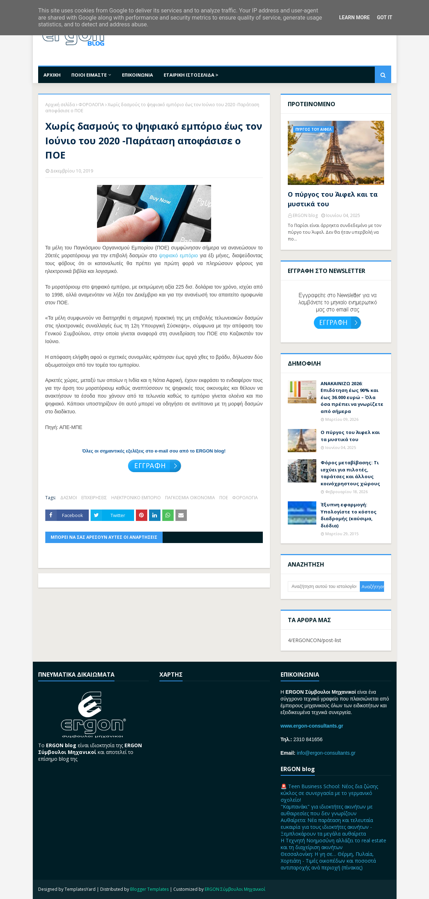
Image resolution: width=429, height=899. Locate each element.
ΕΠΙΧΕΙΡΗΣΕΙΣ (94, 498)
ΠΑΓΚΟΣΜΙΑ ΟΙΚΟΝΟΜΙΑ (190, 498)
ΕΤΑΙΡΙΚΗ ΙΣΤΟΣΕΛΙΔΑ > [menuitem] (191, 75)
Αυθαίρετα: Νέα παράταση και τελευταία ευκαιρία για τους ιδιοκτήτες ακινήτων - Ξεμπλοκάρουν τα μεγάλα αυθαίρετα (327, 827)
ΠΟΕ (223, 498)
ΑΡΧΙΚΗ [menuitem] (52, 75)
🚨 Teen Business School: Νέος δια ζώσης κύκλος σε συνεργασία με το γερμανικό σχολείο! (329, 793)
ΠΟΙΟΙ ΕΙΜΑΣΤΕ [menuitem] (89, 75)
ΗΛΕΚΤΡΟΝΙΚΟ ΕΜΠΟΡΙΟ (136, 498)
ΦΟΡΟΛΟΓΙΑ (91, 105)
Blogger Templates (149, 889)
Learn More (354, 17)
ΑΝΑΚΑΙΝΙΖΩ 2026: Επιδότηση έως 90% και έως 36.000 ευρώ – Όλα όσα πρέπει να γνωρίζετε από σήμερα (352, 397)
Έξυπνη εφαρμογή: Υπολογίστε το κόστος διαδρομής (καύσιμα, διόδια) (349, 515)
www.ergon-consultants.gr (312, 726)
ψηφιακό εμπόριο (178, 255)
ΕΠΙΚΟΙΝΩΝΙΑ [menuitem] (137, 75)
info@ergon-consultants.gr (326, 753)
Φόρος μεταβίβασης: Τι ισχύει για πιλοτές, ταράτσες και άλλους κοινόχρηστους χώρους (350, 473)
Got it (384, 17)
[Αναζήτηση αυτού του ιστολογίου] (324, 586)
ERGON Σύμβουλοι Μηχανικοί (235, 889)
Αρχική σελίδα (60, 105)
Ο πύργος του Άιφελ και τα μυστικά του (333, 199)
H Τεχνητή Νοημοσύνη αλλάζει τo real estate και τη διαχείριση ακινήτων (333, 844)
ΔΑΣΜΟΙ (68, 498)
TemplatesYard (80, 889)
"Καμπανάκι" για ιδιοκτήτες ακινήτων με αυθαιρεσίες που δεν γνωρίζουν (327, 810)
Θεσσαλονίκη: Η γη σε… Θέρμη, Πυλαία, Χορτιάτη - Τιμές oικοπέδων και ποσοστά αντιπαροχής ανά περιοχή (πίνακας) (328, 861)
